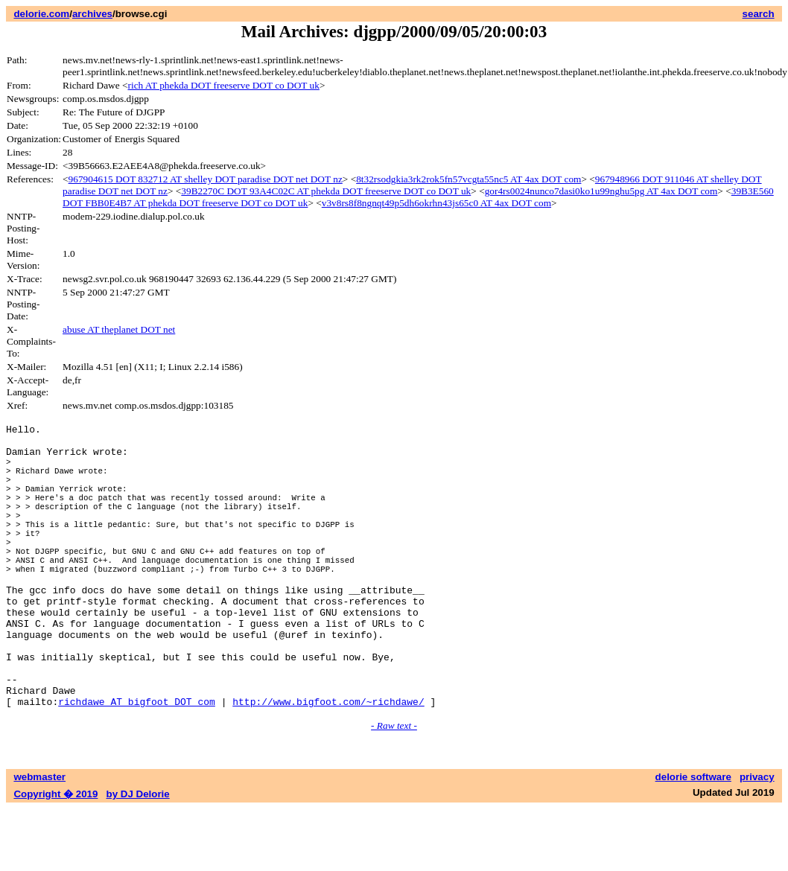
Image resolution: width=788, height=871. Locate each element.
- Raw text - (394, 788)
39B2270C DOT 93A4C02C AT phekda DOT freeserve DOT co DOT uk (326, 191)
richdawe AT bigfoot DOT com (136, 763)
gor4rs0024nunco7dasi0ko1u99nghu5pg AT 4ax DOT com (601, 191)
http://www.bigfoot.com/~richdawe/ (328, 763)
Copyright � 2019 (55, 856)
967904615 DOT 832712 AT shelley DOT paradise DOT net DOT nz (206, 179)
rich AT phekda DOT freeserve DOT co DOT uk (224, 85)
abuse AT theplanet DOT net (119, 329)
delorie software (693, 839)
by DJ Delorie (138, 856)
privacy (757, 839)
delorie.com (41, 13)
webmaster (39, 839)
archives (92, 13)
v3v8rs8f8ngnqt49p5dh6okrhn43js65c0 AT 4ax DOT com (436, 202)
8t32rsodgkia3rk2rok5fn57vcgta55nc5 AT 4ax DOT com (468, 179)
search (759, 13)
